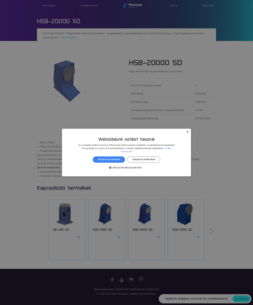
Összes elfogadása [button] (109, 159)
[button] (126, 167)
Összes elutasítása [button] (143, 159)
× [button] (187, 132)
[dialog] (126, 152)
